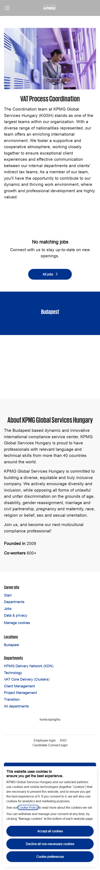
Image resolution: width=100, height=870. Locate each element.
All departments (16, 706)
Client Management (19, 686)
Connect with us (25, 249)
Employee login (45, 740)
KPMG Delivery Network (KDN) (28, 666)
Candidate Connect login (50, 745)
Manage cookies (17, 623)
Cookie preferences (50, 856)
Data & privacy (15, 615)
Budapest (11, 645)
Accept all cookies (50, 831)
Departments (14, 602)
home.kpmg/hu (50, 719)
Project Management (20, 693)
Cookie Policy (28, 807)
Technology (13, 673)
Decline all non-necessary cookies (50, 844)
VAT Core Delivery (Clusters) (26, 679)
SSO (63, 740)
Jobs (8, 608)
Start (8, 595)
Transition (12, 699)
